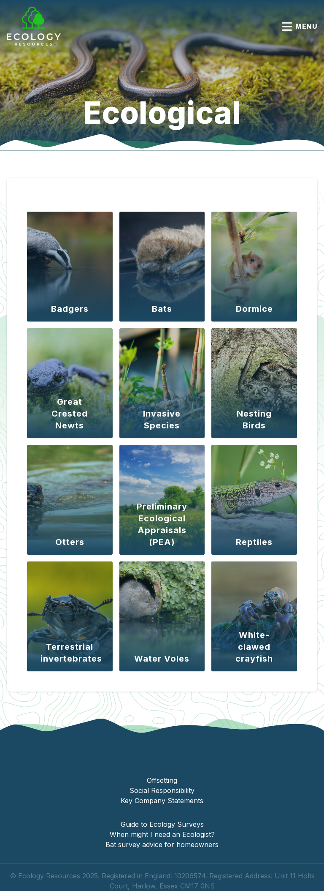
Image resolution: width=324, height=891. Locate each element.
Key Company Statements (162, 800)
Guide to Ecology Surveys (162, 824)
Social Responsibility (162, 790)
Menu (299, 26)
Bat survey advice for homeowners (162, 844)
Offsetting (162, 780)
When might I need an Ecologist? (162, 834)
